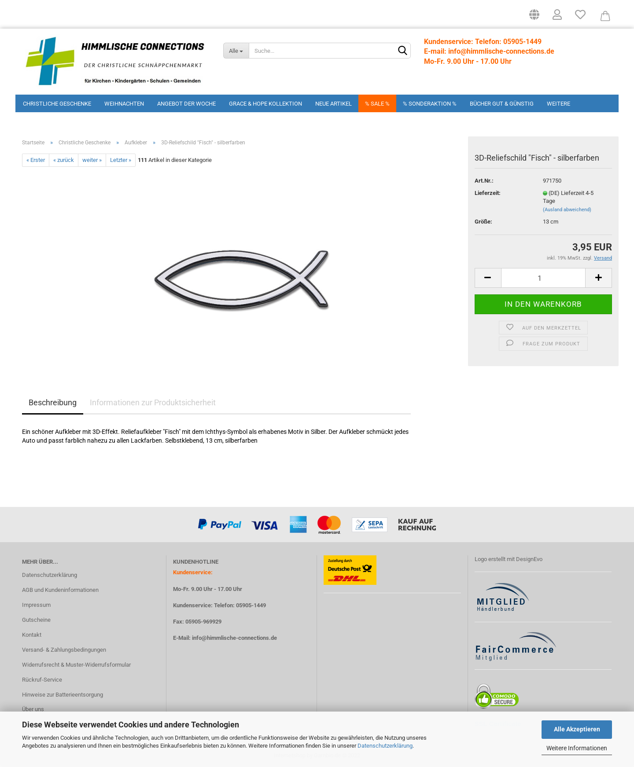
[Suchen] (402, 51)
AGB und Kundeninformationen (60, 590)
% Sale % (377, 103)
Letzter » (120, 160)
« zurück (63, 160)
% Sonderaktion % (430, 103)
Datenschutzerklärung (385, 745)
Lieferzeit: (488, 193)
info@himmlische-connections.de (234, 638)
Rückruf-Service (42, 679)
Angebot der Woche (186, 103)
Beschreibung (53, 402)
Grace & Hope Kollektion (265, 103)
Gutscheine (36, 620)
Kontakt (31, 634)
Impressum (36, 605)
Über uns (33, 709)
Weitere (558, 103)
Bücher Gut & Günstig (502, 103)
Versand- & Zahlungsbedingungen (64, 649)
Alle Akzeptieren (577, 729)
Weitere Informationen (576, 748)
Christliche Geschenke (57, 103)
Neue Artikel (333, 103)
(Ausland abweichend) (567, 210)
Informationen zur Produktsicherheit (153, 402)
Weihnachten (124, 103)
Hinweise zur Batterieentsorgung (62, 694)
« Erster (35, 160)
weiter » (92, 160)
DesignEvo (529, 559)
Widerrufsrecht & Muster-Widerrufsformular (76, 664)
